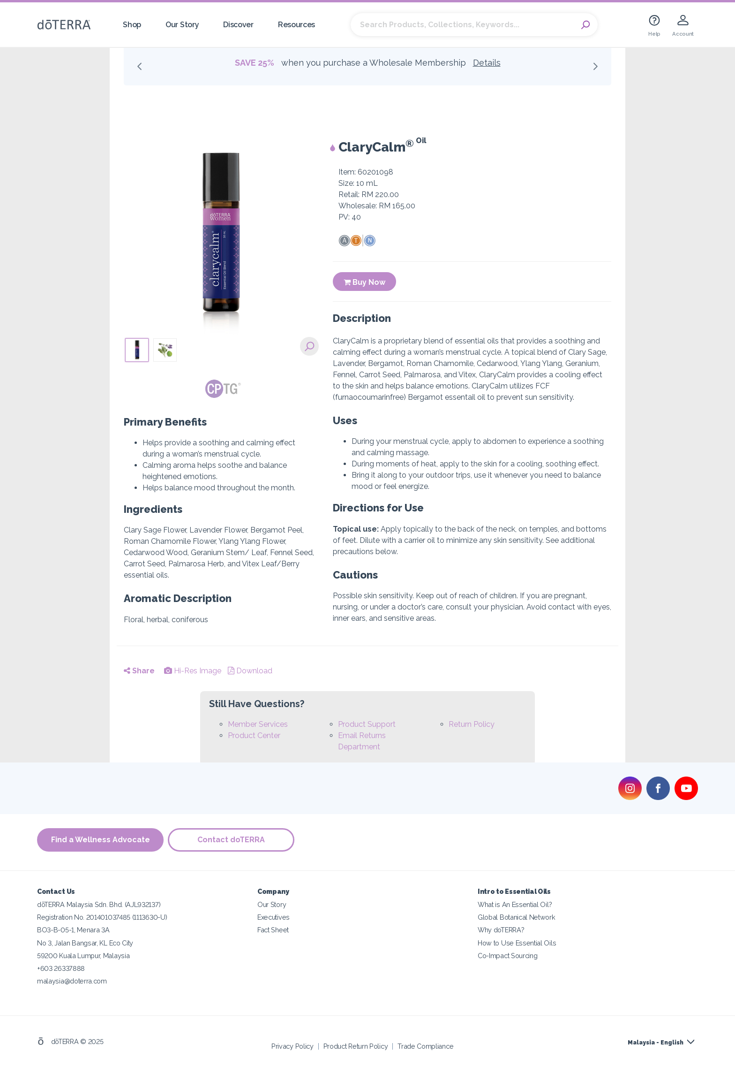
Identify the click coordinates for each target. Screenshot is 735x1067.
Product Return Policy (355, 1046)
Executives (273, 917)
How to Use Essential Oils (517, 942)
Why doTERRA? (501, 930)
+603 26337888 (61, 968)
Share (139, 670)
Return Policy (472, 724)
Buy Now (364, 282)
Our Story (182, 24)
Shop (132, 24)
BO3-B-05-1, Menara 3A (73, 930)
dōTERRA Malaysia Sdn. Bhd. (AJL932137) (98, 904)
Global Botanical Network (516, 917)
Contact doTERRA (231, 839)
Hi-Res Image (192, 670)
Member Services (258, 724)
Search (586, 24)
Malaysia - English (655, 1042)
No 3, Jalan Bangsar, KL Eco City (85, 942)
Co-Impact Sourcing (507, 955)
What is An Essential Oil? (515, 904)
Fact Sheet (273, 930)
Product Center (254, 735)
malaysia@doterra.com (72, 980)
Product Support (367, 724)
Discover (238, 24)
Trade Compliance (425, 1046)
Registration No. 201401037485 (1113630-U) (102, 917)
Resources (296, 24)
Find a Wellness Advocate (100, 839)
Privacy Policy (292, 1046)
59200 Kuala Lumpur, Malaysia (83, 955)
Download (250, 670)
